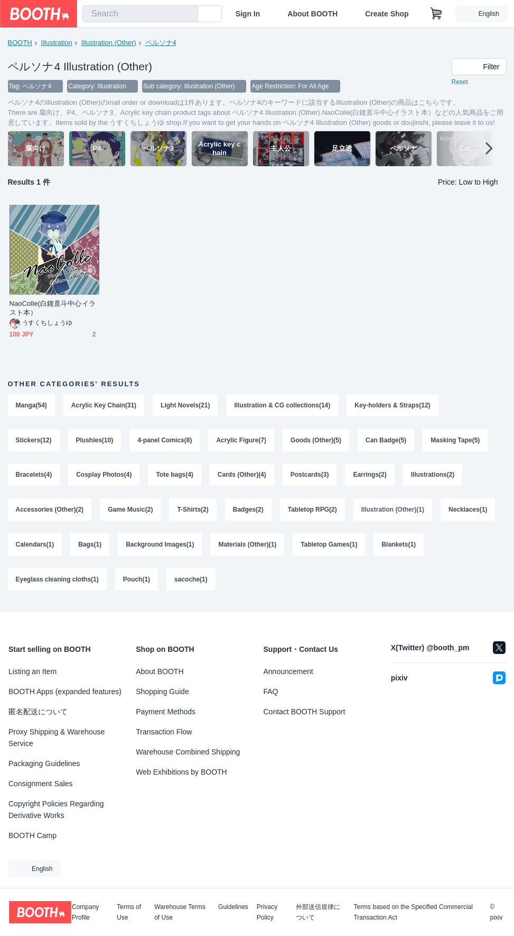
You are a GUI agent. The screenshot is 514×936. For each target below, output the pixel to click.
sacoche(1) (191, 580)
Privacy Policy (267, 912)
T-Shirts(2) (193, 510)
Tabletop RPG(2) (312, 510)
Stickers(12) (34, 440)
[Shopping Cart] (436, 14)
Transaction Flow (164, 732)
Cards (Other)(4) (242, 475)
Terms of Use (129, 912)
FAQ (271, 691)
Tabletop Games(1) (329, 545)
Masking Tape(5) (455, 440)
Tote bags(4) (174, 475)
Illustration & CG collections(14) (283, 406)
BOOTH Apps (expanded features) (65, 691)
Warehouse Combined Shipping (188, 752)
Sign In (248, 13)
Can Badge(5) (386, 440)
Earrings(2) (370, 475)
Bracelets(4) (34, 475)
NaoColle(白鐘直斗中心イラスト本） (53, 308)
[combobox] (140, 13)
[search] (187, 14)
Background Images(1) (160, 545)
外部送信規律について (318, 912)
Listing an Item (32, 671)
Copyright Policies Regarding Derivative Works (56, 809)
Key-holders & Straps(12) (393, 406)
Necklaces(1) (467, 510)
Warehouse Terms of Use (179, 912)
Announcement (288, 671)
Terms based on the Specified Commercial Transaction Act (412, 912)
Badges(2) (248, 510)
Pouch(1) (136, 580)
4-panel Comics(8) (164, 440)
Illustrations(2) (433, 475)
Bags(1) (89, 545)
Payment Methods (165, 711)
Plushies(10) (95, 440)
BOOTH (20, 43)
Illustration (56, 43)
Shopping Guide (162, 691)
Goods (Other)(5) (316, 440)
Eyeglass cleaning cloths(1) (57, 580)
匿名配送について (38, 711)
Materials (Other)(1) (248, 545)
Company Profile (85, 912)
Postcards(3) (310, 475)
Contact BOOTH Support (304, 711)
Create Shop (386, 13)
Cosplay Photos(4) (104, 475)
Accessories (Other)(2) (50, 510)
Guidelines (233, 907)
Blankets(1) (399, 545)
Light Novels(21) (185, 406)
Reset (460, 82)
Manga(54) (31, 406)
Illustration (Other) (108, 43)
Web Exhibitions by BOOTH (181, 772)
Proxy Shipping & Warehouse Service (56, 738)
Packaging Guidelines (44, 763)
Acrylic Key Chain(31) (103, 406)
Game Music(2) (130, 510)
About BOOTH (312, 13)
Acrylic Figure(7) (242, 440)
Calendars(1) (35, 545)
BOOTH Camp (32, 835)
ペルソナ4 (160, 43)
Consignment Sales (40, 783)
